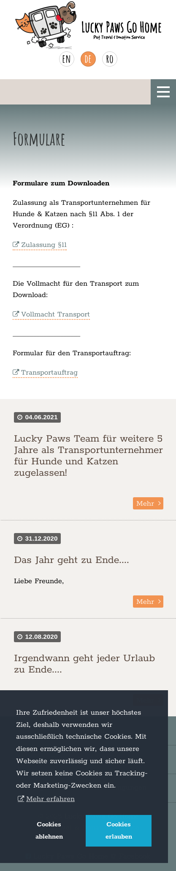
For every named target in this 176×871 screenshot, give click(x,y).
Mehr (145, 503)
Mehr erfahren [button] (50, 799)
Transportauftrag (49, 372)
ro (110, 58)
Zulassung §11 (44, 244)
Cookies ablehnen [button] (49, 830)
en (66, 58)
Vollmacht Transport (55, 314)
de (88, 58)
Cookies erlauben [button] (119, 830)
